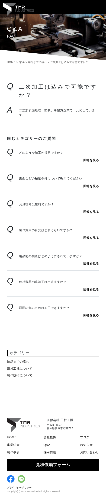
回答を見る (91, 160)
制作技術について (19, 375)
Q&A (47, 445)
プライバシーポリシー (19, 487)
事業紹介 (13, 445)
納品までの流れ (18, 361)
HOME (12, 437)
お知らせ (86, 445)
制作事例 (13, 452)
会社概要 (50, 437)
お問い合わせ (89, 452)
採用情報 (50, 452)
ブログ (85, 437)
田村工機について (19, 368)
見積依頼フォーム (53, 464)
